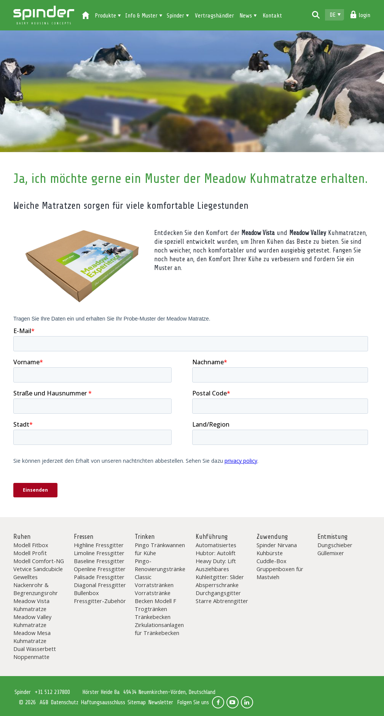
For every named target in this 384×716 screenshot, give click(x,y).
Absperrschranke (217, 585)
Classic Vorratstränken (154, 581)
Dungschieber (334, 545)
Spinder (43, 15)
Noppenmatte (31, 656)
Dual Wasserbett (34, 648)
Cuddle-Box (272, 561)
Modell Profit (30, 553)
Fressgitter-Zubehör (100, 601)
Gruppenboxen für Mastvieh (280, 573)
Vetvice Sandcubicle (38, 569)
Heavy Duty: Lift (216, 561)
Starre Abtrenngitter (222, 601)
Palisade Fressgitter (99, 577)
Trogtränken (151, 609)
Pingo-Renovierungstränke (160, 565)
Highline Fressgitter (99, 545)
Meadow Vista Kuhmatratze (31, 605)
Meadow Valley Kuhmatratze (32, 621)
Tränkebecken (152, 617)
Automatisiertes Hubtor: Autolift (216, 549)
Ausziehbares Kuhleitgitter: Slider (220, 573)
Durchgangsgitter (218, 593)
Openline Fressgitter (100, 569)
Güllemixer (330, 553)
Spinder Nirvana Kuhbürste (277, 549)
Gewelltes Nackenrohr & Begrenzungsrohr (35, 585)
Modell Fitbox (30, 545)
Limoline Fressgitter (99, 553)
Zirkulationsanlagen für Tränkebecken (159, 629)
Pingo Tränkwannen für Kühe (160, 549)
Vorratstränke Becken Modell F (155, 597)
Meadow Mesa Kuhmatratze (32, 637)
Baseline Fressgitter (99, 561)
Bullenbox (86, 593)
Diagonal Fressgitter (100, 585)
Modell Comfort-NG (38, 561)
